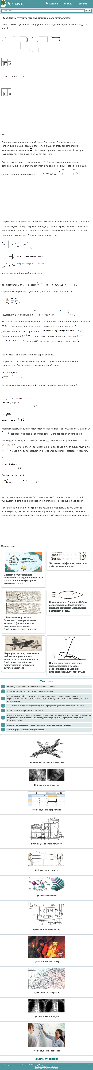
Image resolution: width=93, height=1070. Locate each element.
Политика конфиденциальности (46, 1067)
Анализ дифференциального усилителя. (26, 729)
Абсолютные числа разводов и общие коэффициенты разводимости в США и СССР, (45, 706)
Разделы (67, 3)
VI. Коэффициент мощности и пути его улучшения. (31, 691)
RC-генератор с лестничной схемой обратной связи (31, 686)
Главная (53, 3)
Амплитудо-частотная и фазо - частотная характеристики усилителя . (40, 725)
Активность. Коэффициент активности (25, 710)
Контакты (83, 3)
